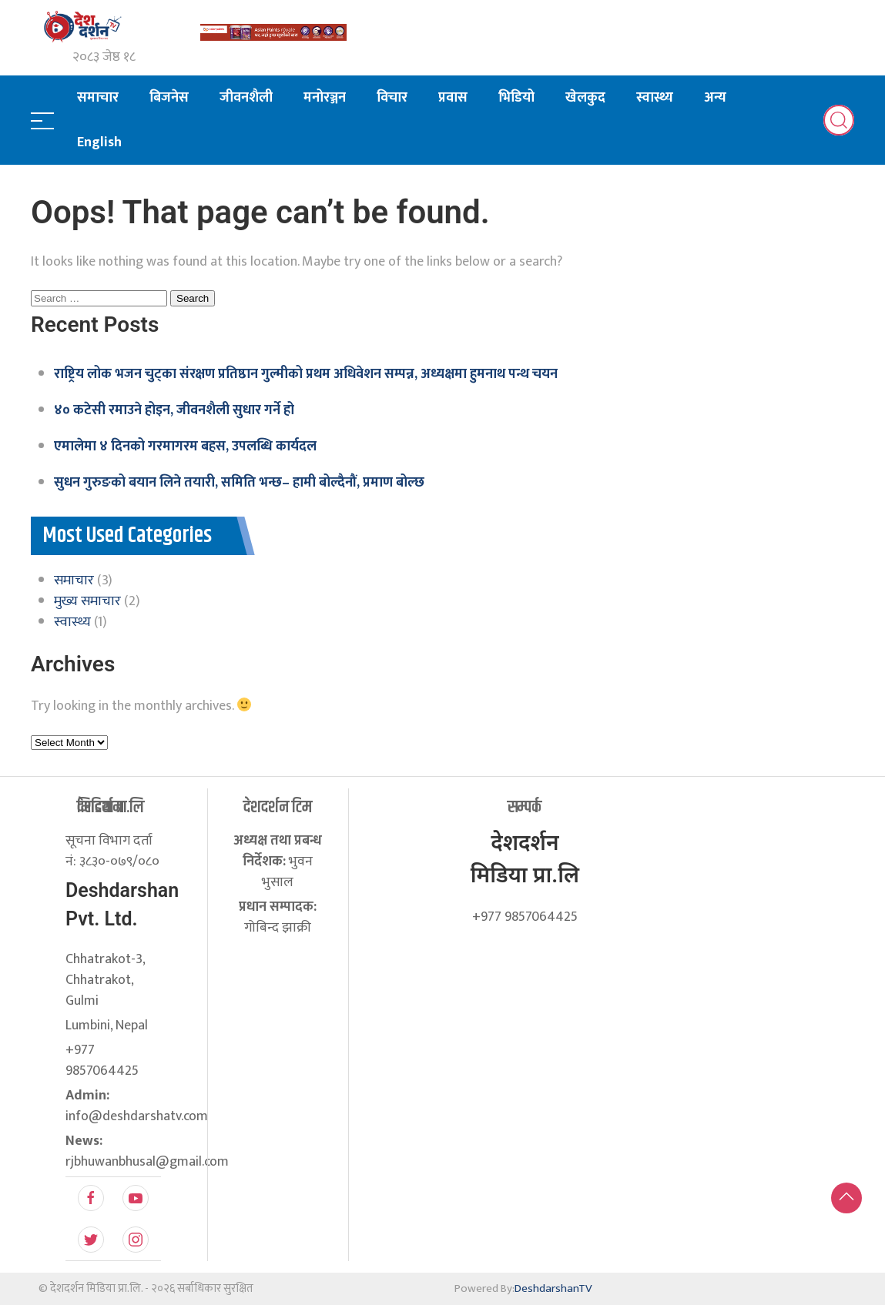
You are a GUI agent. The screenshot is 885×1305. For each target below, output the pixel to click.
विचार (392, 97)
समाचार (98, 97)
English (99, 142)
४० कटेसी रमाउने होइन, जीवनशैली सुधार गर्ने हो (174, 410)
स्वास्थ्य (654, 97)
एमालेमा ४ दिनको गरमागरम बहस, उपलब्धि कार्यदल (185, 446)
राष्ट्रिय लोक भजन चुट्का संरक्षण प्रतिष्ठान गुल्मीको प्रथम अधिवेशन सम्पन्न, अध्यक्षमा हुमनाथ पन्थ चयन (306, 374)
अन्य (715, 97)
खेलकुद (585, 97)
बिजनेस (169, 97)
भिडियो (516, 97)
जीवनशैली (246, 97)
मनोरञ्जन (324, 97)
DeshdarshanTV (553, 1288)
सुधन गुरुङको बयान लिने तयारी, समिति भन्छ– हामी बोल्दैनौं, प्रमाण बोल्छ (239, 482)
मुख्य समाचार (87, 601)
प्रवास (453, 97)
